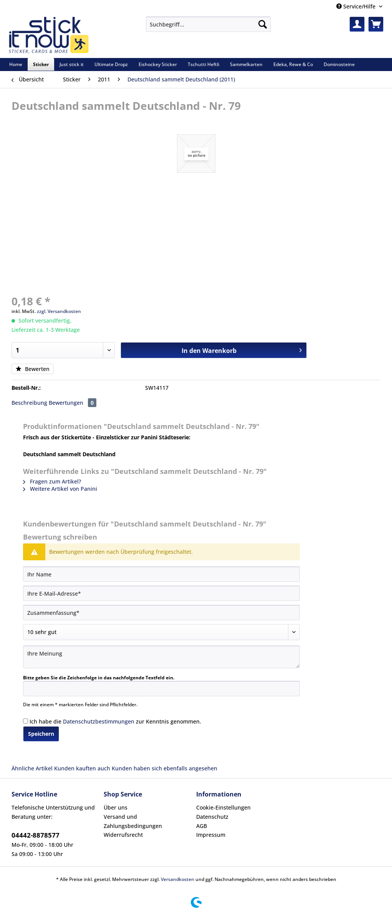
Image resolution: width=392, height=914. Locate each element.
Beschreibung (29, 402)
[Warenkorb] (376, 24)
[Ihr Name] (161, 574)
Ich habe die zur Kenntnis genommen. (115, 721)
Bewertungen (72, 402)
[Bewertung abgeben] (161, 632)
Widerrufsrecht (123, 834)
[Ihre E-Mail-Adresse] (161, 593)
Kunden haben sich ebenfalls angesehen (164, 768)
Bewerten (33, 369)
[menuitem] (208, 28)
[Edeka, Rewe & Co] (293, 64)
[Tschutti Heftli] (203, 64)
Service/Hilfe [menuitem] (356, 6)
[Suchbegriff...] (208, 24)
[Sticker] (41, 64)
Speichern (41, 733)
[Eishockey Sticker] (157, 64)
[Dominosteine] (339, 64)
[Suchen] (263, 24)
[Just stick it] (71, 64)
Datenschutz (212, 816)
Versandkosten (177, 879)
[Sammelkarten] (246, 64)
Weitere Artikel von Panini (60, 488)
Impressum (210, 834)
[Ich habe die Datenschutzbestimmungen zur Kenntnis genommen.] (25, 721)
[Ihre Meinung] (161, 657)
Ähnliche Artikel (32, 768)
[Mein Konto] (357, 24)
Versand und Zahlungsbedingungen (133, 821)
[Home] (16, 64)
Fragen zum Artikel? (52, 481)
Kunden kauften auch (82, 768)
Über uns (115, 807)
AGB (201, 826)
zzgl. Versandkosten (59, 311)
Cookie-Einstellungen (223, 807)
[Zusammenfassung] (161, 612)
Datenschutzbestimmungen (98, 721)
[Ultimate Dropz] (111, 64)
